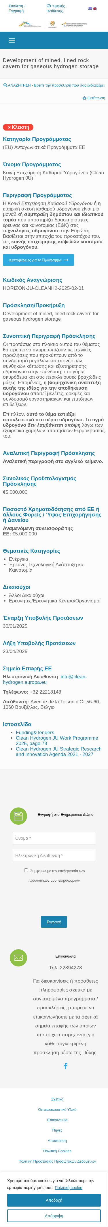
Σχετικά (57, 1099)
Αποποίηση (57, 1140)
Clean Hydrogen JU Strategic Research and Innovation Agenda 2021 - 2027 (59, 751)
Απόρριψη (54, 1215)
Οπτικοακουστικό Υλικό (57, 1109)
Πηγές (57, 1130)
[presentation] (56, 900)
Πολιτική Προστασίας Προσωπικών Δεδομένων (57, 1161)
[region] (54, 1199)
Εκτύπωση (94, 98)
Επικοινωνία (57, 1120)
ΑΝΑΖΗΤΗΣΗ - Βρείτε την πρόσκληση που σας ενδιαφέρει (54, 85)
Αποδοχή (54, 1200)
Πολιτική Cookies (57, 1151)
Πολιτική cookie (68, 1187)
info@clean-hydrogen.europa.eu (45, 679)
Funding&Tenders (35, 732)
